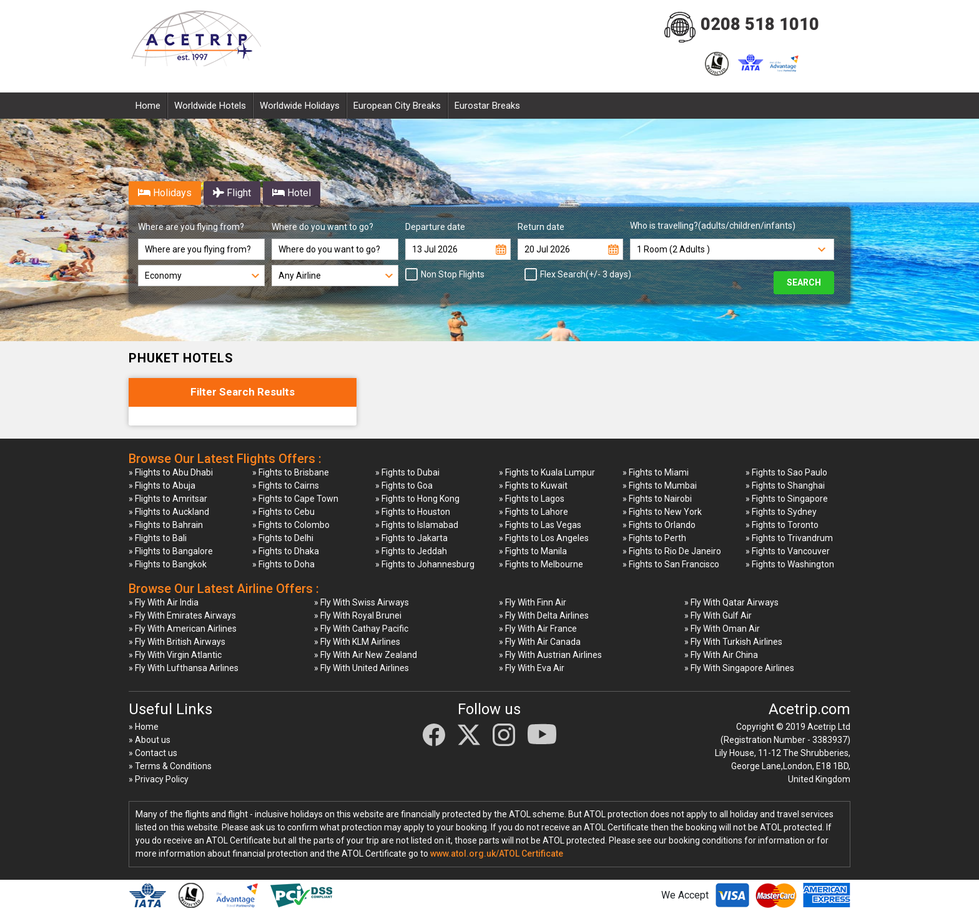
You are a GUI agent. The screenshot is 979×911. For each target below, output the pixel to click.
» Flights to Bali (158, 538)
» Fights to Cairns (285, 485)
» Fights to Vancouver (787, 551)
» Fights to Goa (404, 485)
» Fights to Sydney (781, 512)
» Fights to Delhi (282, 538)
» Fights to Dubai (407, 472)
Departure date (435, 227)
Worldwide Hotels (210, 105)
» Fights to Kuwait (533, 485)
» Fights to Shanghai (785, 485)
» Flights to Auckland (169, 512)
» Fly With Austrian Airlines (550, 655)
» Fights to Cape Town (295, 499)
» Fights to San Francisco (670, 564)
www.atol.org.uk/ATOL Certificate (496, 854)
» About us (149, 740)
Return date (541, 227)
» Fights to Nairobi (657, 499)
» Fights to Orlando (659, 525)
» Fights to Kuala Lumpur (547, 472)
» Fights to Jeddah (411, 551)
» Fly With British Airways (177, 642)
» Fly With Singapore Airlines (739, 668)
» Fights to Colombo (291, 525)
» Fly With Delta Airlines (544, 615)
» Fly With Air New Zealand (365, 655)
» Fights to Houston (412, 512)
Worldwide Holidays (300, 105)
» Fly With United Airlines (361, 668)
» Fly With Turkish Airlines (733, 642)
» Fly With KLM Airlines (357, 642)
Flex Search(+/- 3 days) (581, 274)
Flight (232, 193)
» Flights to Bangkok (168, 564)
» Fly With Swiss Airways (361, 602)
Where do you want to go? (322, 227)
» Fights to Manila (533, 551)
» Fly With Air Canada (540, 642)
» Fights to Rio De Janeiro (671, 551)
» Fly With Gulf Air (718, 615)
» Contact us (153, 753)
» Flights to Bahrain (166, 525)
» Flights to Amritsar (168, 499)
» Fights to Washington (789, 564)
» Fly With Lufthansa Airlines (184, 668)
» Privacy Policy (159, 779)
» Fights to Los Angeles (544, 538)
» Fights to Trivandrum (789, 538)
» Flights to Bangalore (171, 551)
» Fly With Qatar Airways (731, 602)
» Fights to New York (662, 512)
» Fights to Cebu (283, 512)
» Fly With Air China (721, 655)
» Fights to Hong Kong (417, 499)
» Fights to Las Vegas (540, 525)
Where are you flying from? (191, 227)
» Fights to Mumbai (659, 485)
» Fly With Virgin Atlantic (175, 655)
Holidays (165, 193)
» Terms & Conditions (170, 766)
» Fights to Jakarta (411, 538)
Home (147, 105)
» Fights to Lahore (533, 512)
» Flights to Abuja (162, 485)
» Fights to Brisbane (290, 472)
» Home (144, 727)
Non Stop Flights (449, 274)
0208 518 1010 (760, 24)
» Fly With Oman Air (722, 629)
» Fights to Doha (283, 564)
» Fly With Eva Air (531, 668)
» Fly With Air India (164, 602)
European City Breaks (397, 105)
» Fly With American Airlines (183, 629)
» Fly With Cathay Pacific (361, 629)
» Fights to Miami (655, 472)
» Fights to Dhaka (285, 551)
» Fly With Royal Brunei (357, 615)
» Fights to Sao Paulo (786, 472)
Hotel (291, 193)
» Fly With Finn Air (532, 602)
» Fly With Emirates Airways (182, 615)
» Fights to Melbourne (541, 564)
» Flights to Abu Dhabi (171, 472)
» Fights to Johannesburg (425, 564)
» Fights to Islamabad (416, 525)
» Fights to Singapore (786, 499)
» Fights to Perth (654, 538)
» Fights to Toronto (782, 525)
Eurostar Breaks (487, 105)
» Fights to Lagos (531, 499)
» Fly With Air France (538, 629)
